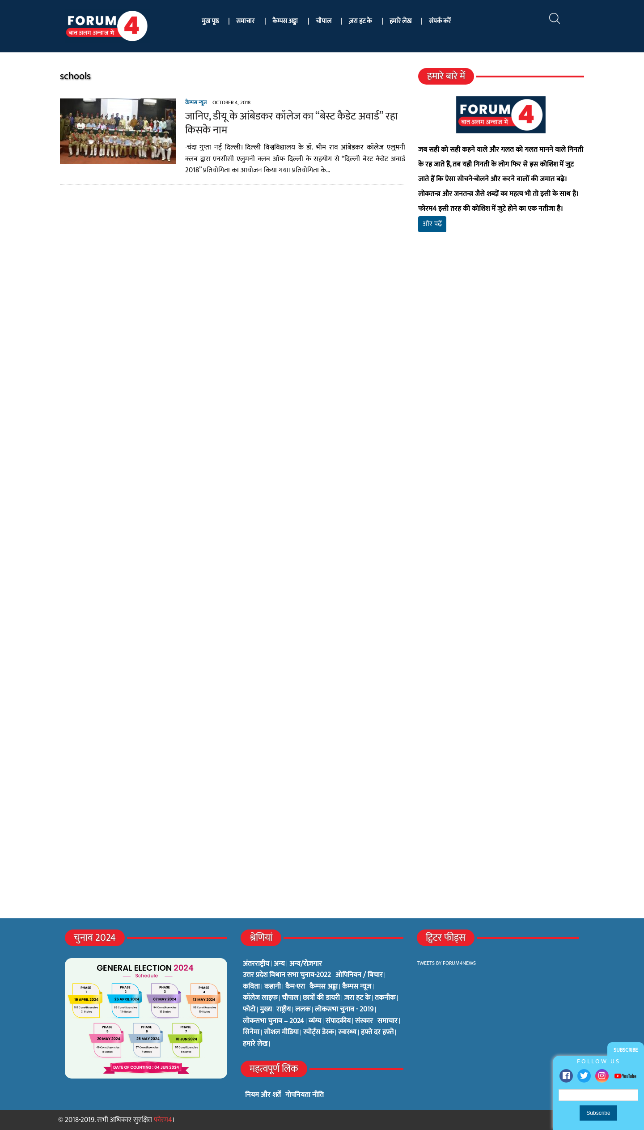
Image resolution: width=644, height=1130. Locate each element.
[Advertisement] (502, 344)
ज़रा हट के (360, 21)
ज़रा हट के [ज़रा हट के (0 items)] (357, 998)
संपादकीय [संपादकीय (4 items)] (338, 1021)
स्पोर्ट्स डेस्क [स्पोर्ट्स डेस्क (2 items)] (318, 1032)
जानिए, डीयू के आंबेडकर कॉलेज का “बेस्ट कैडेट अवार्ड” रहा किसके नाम (289, 123)
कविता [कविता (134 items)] (251, 987)
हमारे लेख (400, 21)
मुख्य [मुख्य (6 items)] (266, 1009)
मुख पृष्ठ (210, 21)
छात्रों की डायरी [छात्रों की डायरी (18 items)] (321, 998)
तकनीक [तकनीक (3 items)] (385, 998)
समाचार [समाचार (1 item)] (387, 1021)
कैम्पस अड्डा (285, 21)
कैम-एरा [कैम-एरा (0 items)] (295, 987)
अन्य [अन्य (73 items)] (279, 964)
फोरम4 (163, 1120)
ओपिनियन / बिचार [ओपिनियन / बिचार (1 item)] (359, 975)
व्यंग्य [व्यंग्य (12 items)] (315, 1021)
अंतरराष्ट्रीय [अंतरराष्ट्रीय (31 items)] (256, 964)
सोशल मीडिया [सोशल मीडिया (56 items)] (281, 1032)
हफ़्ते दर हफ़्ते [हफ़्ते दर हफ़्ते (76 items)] (377, 1032)
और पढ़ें (432, 224)
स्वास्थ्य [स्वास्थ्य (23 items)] (347, 1032)
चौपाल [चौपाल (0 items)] (290, 998)
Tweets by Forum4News (446, 963)
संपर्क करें (440, 21)
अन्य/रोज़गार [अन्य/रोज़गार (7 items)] (305, 964)
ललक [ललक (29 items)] (302, 1009)
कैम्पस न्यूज (194, 102)
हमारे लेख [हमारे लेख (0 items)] (255, 1044)
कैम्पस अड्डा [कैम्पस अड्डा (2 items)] (323, 987)
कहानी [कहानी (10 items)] (272, 987)
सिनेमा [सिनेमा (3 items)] (251, 1032)
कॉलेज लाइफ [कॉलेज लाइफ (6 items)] (260, 998)
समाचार (245, 21)
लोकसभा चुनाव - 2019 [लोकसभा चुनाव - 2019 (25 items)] (344, 1009)
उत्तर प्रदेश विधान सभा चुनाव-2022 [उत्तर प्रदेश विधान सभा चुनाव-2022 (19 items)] (287, 975)
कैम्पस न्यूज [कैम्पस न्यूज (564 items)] (356, 987)
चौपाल (323, 21)
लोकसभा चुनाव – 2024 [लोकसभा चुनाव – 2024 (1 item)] (273, 1021)
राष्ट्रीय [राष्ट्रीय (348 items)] (283, 1009)
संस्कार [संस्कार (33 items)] (364, 1021)
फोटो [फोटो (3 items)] (249, 1009)
